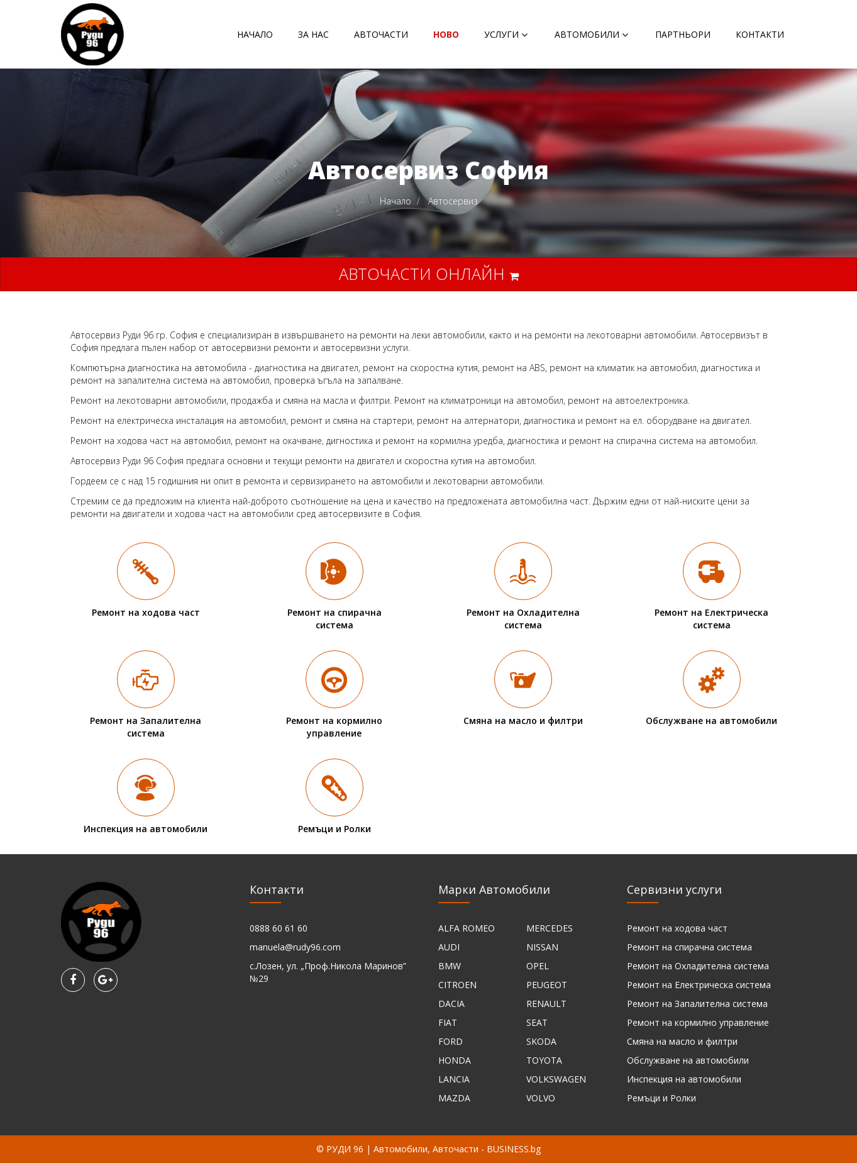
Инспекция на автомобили (684, 1079)
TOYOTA (544, 1060)
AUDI (449, 947)
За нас (313, 34)
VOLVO (540, 1098)
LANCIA (454, 1079)
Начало (255, 34)
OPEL (537, 966)
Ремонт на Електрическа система (699, 985)
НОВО (446, 34)
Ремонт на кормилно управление (698, 1022)
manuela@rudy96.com (295, 947)
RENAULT (546, 1004)
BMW (449, 966)
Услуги (501, 34)
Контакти (760, 34)
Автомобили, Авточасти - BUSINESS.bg (457, 1149)
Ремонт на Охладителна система (698, 966)
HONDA (454, 1060)
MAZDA (454, 1098)
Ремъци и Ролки (661, 1098)
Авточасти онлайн (429, 273)
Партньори (682, 34)
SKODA (541, 1041)
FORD (450, 1041)
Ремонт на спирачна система (689, 947)
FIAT (447, 1022)
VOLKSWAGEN (556, 1079)
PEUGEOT (546, 985)
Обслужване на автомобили (688, 1060)
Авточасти (381, 34)
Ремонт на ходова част (677, 928)
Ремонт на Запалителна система (697, 1004)
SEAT (537, 1022)
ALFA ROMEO (466, 928)
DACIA (451, 1004)
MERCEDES (549, 928)
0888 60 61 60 (278, 928)
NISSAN (542, 947)
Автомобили (587, 34)
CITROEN (457, 985)
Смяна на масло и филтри (682, 1041)
